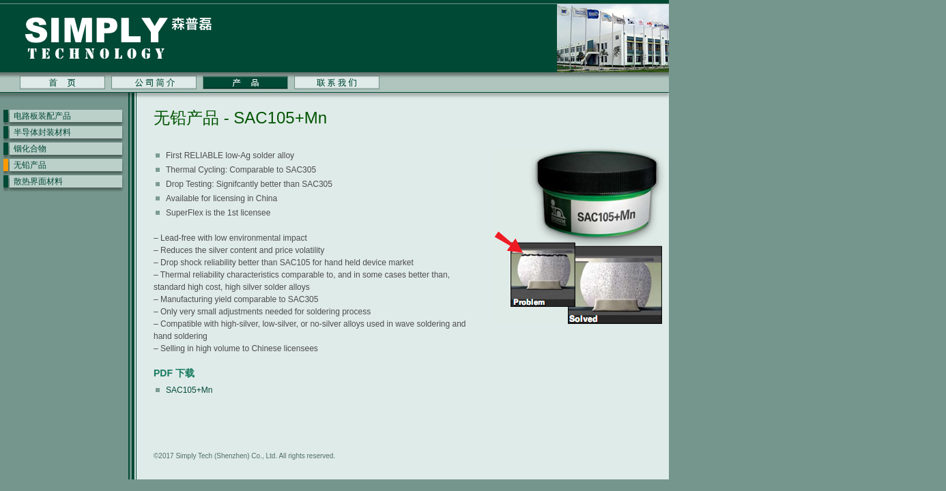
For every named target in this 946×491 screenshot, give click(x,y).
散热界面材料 (38, 181)
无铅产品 (30, 165)
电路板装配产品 (42, 116)
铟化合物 (30, 148)
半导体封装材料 (42, 132)
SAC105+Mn (189, 390)
